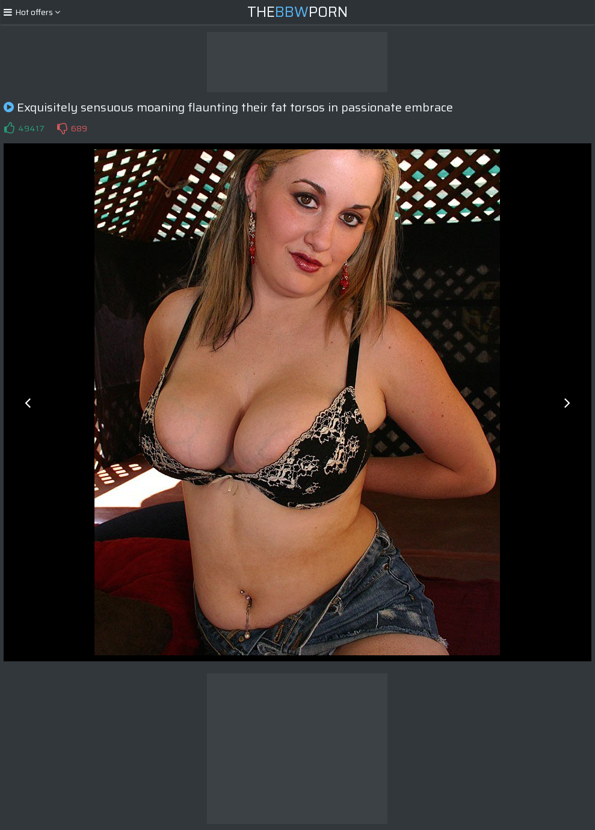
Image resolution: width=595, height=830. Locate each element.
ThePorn (297, 12)
